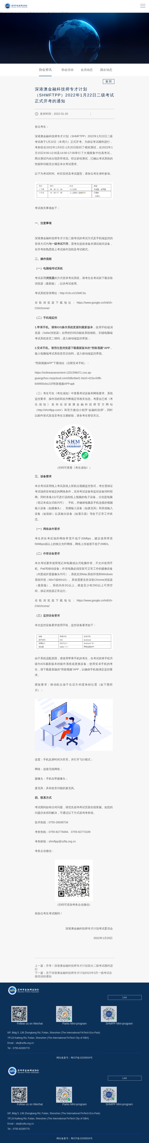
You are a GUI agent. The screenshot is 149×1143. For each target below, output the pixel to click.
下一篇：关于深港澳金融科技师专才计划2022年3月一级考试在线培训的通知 (73, 974)
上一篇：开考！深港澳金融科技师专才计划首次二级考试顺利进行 (74, 967)
